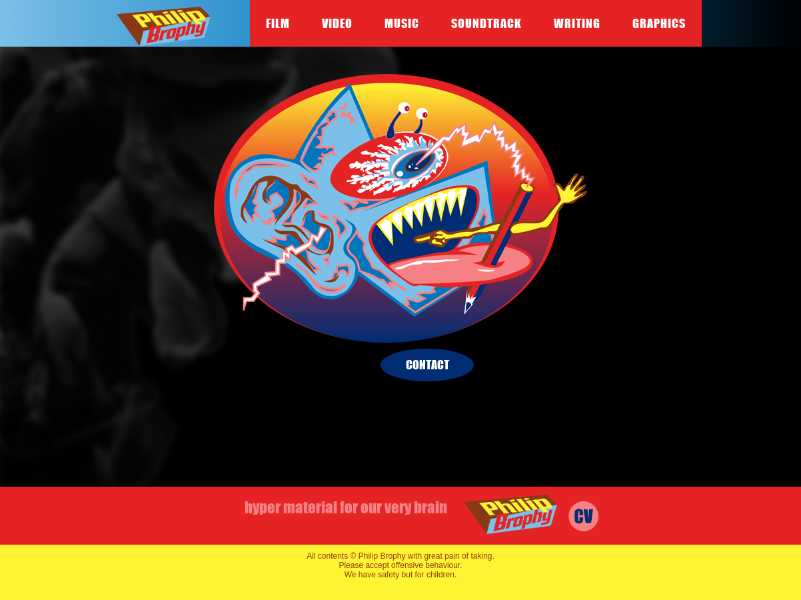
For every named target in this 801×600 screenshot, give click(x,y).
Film (278, 23)
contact (427, 364)
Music (402, 23)
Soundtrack (486, 23)
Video (337, 23)
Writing (577, 23)
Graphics (659, 23)
